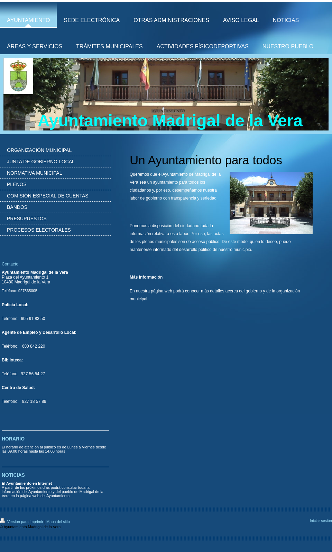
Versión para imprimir (22, 522)
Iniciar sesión (321, 521)
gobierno (254, 291)
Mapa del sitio (58, 522)
